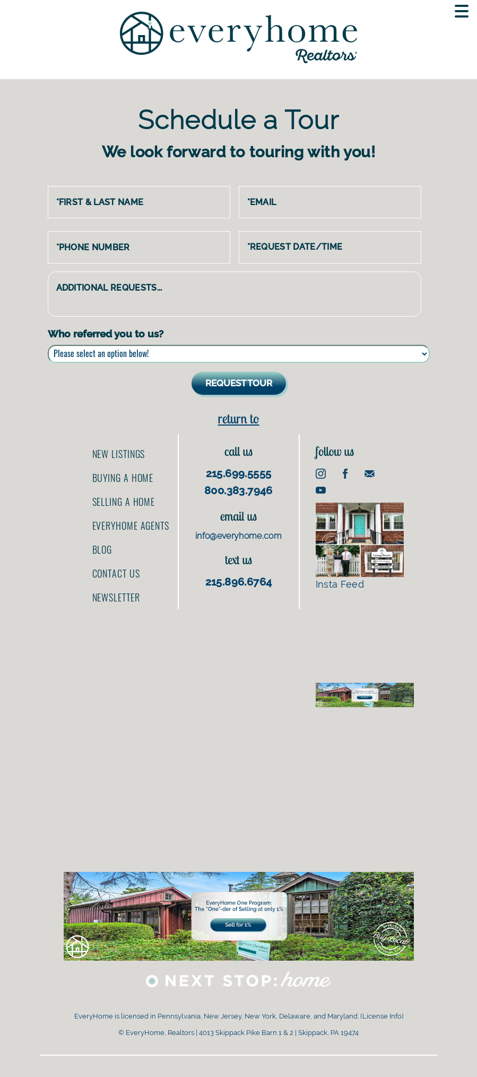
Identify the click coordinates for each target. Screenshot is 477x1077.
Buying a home (123, 478)
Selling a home (123, 501)
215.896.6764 (238, 581)
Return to (238, 418)
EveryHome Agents (130, 525)
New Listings (118, 454)
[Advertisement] (365, 635)
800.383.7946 (238, 490)
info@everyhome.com (238, 536)
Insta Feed (360, 546)
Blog (102, 549)
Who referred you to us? (105, 334)
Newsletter (116, 597)
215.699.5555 (239, 473)
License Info (382, 1016)
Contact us (116, 573)
